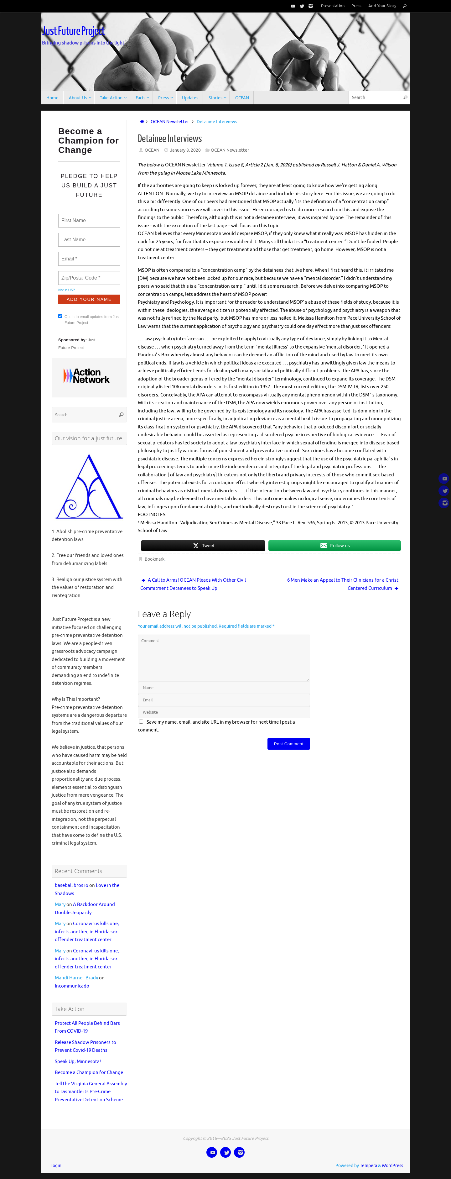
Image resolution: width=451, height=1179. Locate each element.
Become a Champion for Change (89, 1073)
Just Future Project (73, 31)
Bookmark (154, 559)
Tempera (368, 1165)
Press (356, 5)
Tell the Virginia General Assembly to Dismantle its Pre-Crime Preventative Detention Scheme (91, 1092)
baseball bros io (71, 885)
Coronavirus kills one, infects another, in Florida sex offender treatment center (87, 932)
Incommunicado (72, 986)
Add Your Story (382, 5)
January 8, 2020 (185, 150)
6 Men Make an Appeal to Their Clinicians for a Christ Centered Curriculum (342, 584)
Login (55, 1165)
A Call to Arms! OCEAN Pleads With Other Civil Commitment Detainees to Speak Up (193, 584)
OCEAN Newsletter (170, 121)
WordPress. (393, 1165)
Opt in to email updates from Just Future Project (89, 319)
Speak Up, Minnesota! (78, 1062)
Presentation (333, 5)
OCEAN (152, 150)
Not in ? (66, 290)
